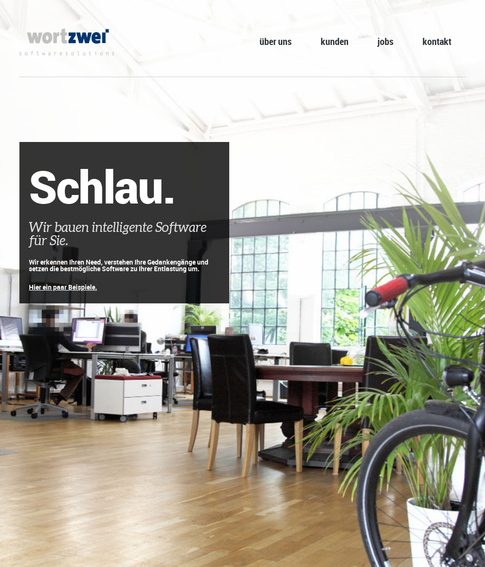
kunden (335, 41)
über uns (276, 41)
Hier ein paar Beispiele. (63, 287)
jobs (385, 41)
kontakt (436, 41)
